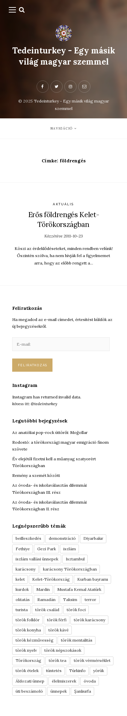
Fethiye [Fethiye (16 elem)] (23, 548)
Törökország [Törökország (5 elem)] (28, 660)
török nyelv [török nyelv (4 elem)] (26, 650)
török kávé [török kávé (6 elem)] (58, 629)
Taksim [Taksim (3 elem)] (70, 599)
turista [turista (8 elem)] (22, 609)
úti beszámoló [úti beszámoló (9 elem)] (29, 691)
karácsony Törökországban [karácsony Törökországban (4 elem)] (70, 569)
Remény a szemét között (36, 475)
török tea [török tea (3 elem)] (57, 660)
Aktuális (63, 204)
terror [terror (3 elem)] (90, 599)
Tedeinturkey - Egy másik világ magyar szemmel (63, 56)
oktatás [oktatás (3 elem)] (23, 599)
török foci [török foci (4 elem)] (76, 609)
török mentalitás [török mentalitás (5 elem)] (76, 640)
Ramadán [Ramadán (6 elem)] (46, 599)
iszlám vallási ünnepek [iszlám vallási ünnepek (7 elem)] (37, 558)
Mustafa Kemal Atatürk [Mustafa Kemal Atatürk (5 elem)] (79, 589)
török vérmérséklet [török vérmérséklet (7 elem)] (92, 660)
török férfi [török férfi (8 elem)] (56, 619)
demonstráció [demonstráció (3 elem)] (62, 538)
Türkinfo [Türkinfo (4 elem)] (77, 670)
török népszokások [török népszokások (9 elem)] (62, 650)
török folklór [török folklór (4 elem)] (28, 619)
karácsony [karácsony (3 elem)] (26, 569)
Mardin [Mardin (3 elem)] (43, 589)
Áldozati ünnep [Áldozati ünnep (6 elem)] (30, 681)
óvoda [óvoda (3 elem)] (90, 681)
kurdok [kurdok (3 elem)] (22, 589)
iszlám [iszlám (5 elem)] (69, 548)
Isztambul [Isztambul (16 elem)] (75, 558)
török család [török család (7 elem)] (47, 609)
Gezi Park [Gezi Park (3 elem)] (46, 548)
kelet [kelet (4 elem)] (20, 579)
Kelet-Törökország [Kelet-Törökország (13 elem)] (51, 579)
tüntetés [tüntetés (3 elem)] (54, 670)
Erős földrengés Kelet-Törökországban (63, 219)
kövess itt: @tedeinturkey (34, 403)
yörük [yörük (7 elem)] (98, 670)
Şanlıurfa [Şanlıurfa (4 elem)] (82, 691)
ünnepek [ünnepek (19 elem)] (58, 691)
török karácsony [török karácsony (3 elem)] (89, 619)
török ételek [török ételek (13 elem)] (27, 670)
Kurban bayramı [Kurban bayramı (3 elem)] (92, 579)
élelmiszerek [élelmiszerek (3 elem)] (64, 681)
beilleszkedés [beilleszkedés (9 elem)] (28, 538)
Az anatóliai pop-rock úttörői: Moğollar (50, 432)
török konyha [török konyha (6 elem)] (28, 629)
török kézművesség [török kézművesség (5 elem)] (35, 640)
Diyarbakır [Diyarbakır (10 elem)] (93, 538)
